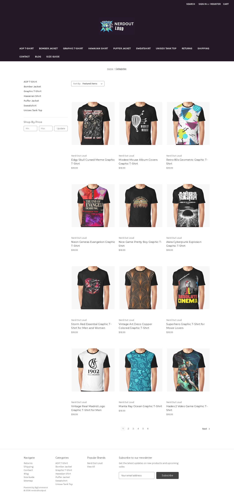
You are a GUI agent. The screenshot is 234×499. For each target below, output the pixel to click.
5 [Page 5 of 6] (143, 428)
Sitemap (28, 480)
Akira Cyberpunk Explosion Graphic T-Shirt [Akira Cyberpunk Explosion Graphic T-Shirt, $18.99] (183, 243)
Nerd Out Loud (94, 463)
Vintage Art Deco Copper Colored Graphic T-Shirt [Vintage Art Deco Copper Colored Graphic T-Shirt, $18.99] (135, 325)
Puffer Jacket (122, 48)
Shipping (203, 48)
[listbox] (93, 83)
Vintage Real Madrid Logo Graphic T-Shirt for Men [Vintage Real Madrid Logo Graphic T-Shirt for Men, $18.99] (88, 408)
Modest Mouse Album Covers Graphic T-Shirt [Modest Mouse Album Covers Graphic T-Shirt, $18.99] (138, 161)
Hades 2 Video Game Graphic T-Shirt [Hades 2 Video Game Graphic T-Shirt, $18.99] (187, 408)
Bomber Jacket (48, 48)
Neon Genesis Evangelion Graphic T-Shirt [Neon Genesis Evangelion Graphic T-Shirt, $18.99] (93, 243)
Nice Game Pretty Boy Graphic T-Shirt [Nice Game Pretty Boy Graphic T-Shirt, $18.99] (140, 243)
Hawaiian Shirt (98, 48)
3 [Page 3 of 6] (133, 428)
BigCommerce (41, 487)
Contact (24, 56)
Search (190, 4)
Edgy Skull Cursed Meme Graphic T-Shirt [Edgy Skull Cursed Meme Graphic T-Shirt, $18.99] (93, 161)
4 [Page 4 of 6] (138, 428)
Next (206, 429)
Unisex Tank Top (166, 48)
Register (215, 4)
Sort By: (77, 83)
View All (91, 466)
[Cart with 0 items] (225, 4)
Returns (187, 48)
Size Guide (53, 56)
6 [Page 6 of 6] (148, 428)
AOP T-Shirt (26, 48)
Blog (38, 56)
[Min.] (30, 128)
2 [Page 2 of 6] (128, 428)
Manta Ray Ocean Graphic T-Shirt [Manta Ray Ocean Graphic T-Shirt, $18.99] (140, 406)
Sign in (203, 4)
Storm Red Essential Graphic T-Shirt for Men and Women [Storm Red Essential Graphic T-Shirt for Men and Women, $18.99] (91, 325)
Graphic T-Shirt (73, 48)
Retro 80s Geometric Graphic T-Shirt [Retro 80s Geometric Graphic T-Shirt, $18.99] (187, 161)
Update (61, 128)
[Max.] (45, 128)
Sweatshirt (143, 48)
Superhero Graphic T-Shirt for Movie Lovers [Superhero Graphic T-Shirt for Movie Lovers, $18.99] (185, 325)
